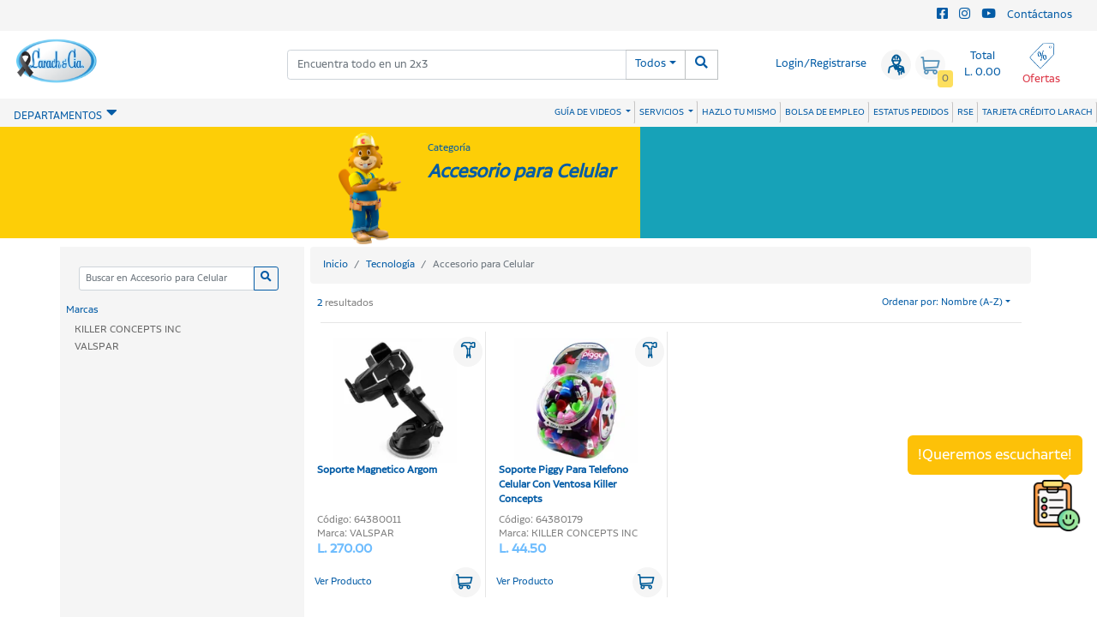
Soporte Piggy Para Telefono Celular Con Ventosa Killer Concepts (568, 422)
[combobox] (456, 65)
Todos (650, 64)
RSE (965, 112)
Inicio (335, 264)
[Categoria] (166, 279)
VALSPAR (97, 346)
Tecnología (390, 264)
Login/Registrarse (821, 64)
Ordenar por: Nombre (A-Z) (942, 302)
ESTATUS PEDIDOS (911, 112)
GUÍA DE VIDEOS (588, 112)
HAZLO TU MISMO (739, 112)
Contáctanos (1039, 15)
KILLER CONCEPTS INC (128, 329)
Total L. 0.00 (982, 64)
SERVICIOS (662, 112)
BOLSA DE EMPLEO (825, 112)
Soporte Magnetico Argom (387, 407)
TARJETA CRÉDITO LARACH (1037, 112)
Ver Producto (343, 582)
